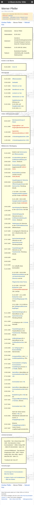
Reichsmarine (23, 152)
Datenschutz (4, 499)
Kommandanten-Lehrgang (19, 363)
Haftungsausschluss (27, 499)
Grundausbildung (17, 157)
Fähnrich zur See (17, 86)
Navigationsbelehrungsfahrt (19, 193)
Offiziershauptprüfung (18, 184)
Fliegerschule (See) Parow (19, 282)
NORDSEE (24, 195)
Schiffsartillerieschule (18, 342)
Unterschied (5, 17)
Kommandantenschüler (18, 374)
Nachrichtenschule (17, 242)
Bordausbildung (16, 165)
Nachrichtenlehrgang (18, 238)
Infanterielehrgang (17, 214)
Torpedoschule (16, 252)
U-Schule (25, 322)
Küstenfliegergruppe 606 (20, 299)
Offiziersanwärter (17, 79)
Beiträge (10, 15)
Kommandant (16, 381)
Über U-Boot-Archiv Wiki (15, 499)
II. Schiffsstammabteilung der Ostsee (19, 159)
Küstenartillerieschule (22, 225)
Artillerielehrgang (16, 338)
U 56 (23, 381)
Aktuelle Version (24, 17)
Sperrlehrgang (16, 207)
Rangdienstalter (16, 106)
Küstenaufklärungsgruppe (21, 289)
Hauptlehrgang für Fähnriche (20, 180)
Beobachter (15, 287)
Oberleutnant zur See (18, 96)
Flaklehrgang (15, 223)
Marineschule (16, 186)
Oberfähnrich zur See (18, 89)
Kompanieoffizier (16, 356)
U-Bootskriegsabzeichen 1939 (20, 136)
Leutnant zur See (17, 93)
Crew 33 (14, 67)
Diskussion (5, 15)
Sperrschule (19, 209)
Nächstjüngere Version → (15, 18)
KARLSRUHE (16, 176)
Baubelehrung (16, 394)
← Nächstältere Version (14, 17)
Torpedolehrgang (16, 248)
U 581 (23, 394)
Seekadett (15, 82)
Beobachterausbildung (18, 274)
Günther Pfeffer (6, 22)
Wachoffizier (15, 372)
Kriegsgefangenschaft (18, 419)
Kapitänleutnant (16, 100)
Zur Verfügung (16, 348)
